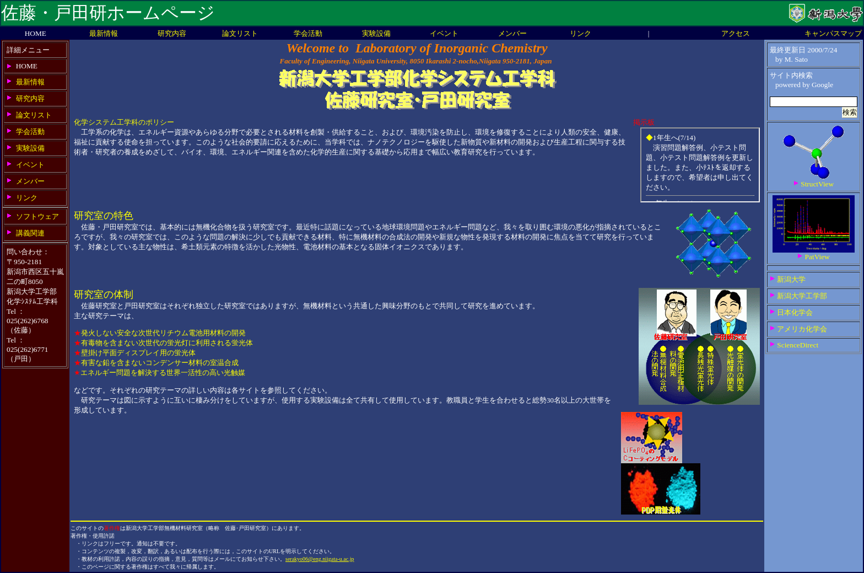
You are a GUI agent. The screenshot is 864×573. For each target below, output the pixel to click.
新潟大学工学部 (802, 296)
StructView (817, 184)
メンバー (512, 33)
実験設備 (376, 33)
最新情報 (103, 33)
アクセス (735, 33)
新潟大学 (791, 279)
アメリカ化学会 (802, 329)
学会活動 (308, 33)
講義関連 (30, 233)
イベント (444, 33)
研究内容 (172, 33)
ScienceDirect (797, 345)
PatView (817, 257)
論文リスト (240, 33)
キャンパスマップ (833, 33)
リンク (580, 33)
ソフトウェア (37, 216)
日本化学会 (795, 312)
